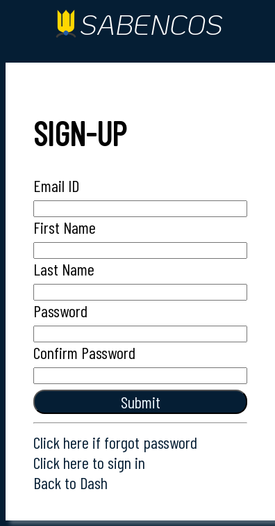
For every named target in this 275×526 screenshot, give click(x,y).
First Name (64, 227)
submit (140, 402)
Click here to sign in (89, 462)
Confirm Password (84, 352)
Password (60, 311)
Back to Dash (70, 482)
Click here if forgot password (115, 442)
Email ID (56, 185)
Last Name (63, 269)
